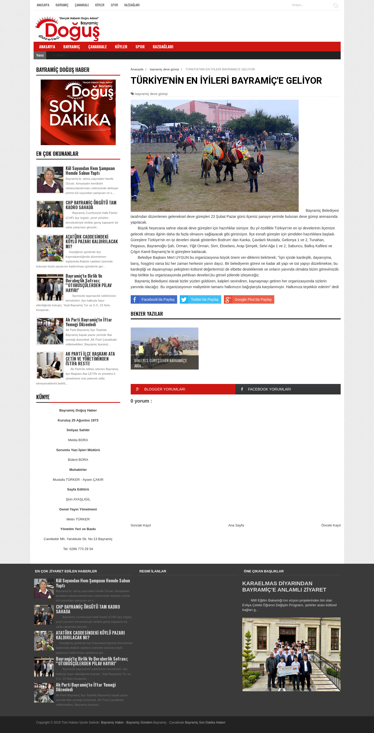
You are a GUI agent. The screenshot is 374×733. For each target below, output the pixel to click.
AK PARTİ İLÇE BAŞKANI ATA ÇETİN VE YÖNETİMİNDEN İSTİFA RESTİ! (90, 358)
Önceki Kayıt (331, 525)
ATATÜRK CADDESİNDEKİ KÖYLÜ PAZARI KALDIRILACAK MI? (92, 241)
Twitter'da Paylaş (199, 299)
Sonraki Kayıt (141, 525)
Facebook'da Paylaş (153, 299)
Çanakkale (82, 5)
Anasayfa (43, 5)
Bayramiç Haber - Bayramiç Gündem (127, 722)
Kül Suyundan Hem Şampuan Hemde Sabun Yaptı (90, 170)
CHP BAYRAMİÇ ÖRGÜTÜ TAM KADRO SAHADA (91, 204)
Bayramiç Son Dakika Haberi (205, 722)
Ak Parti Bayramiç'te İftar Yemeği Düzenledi (89, 322)
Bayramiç (62, 5)
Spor (114, 5)
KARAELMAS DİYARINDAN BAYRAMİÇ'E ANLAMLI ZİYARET (284, 586)
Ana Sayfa (236, 525)
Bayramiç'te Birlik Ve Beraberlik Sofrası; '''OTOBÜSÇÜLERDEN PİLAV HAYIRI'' (89, 283)
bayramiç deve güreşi (151, 94)
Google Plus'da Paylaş (248, 299)
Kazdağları (132, 5)
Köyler (99, 5)
